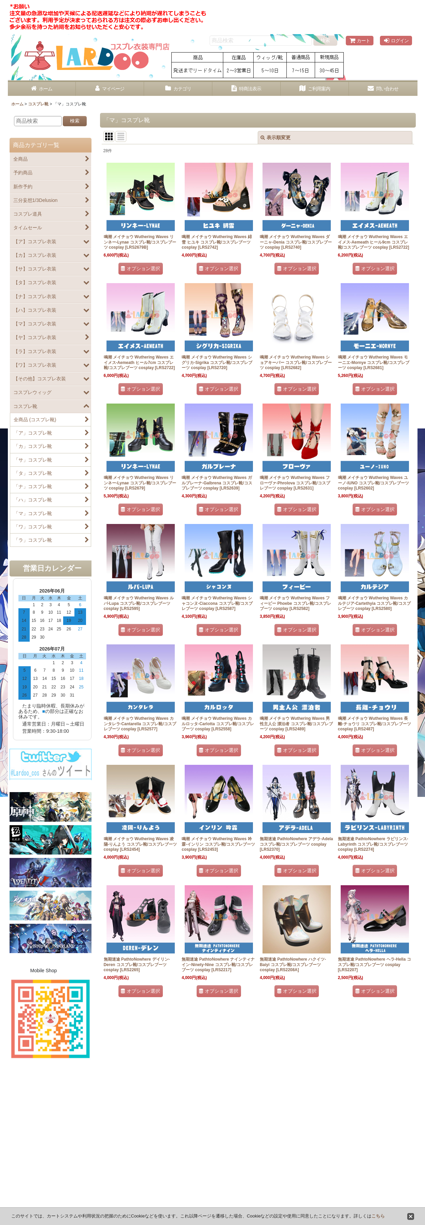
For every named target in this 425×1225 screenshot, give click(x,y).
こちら (378, 1216)
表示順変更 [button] (275, 137)
